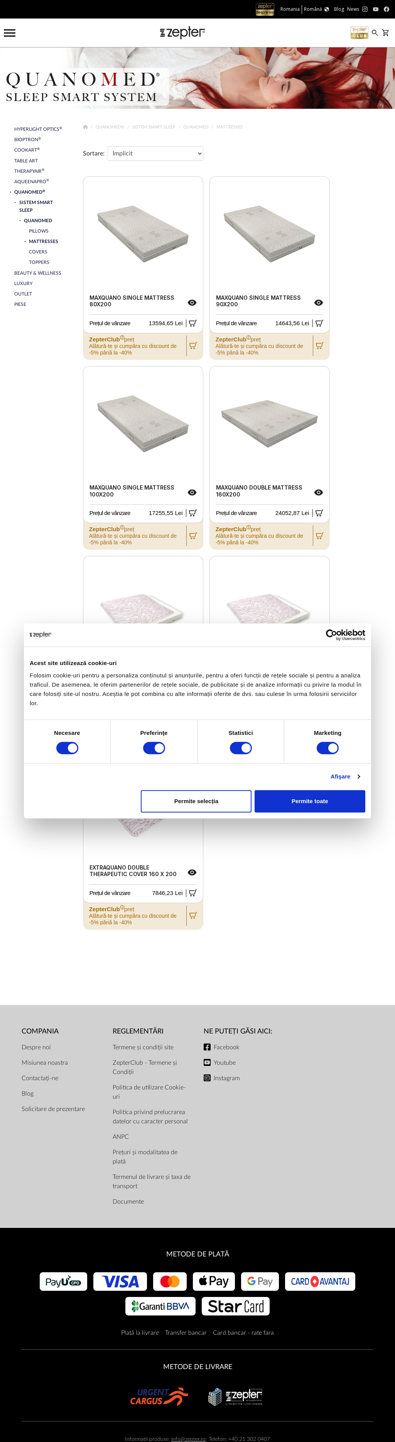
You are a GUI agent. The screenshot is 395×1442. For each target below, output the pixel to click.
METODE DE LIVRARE (197, 1367)
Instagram (227, 1078)
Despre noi (36, 1047)
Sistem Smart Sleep (154, 127)
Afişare (341, 776)
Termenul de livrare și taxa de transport (152, 1181)
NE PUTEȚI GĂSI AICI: (238, 1031)
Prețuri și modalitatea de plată (145, 1157)
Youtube (225, 1063)
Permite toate (310, 801)
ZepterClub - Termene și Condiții (145, 1067)
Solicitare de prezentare (53, 1109)
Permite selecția (196, 801)
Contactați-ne (40, 1078)
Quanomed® (110, 127)
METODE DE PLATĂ (197, 1254)
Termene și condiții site (143, 1047)
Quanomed (196, 127)
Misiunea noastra (45, 1063)
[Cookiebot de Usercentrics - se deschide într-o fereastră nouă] (331, 635)
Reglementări (138, 1031)
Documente (128, 1202)
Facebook (227, 1047)
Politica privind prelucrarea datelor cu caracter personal (150, 1117)
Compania (40, 1031)
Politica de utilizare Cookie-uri (149, 1092)
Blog (28, 1094)
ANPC (121, 1137)
